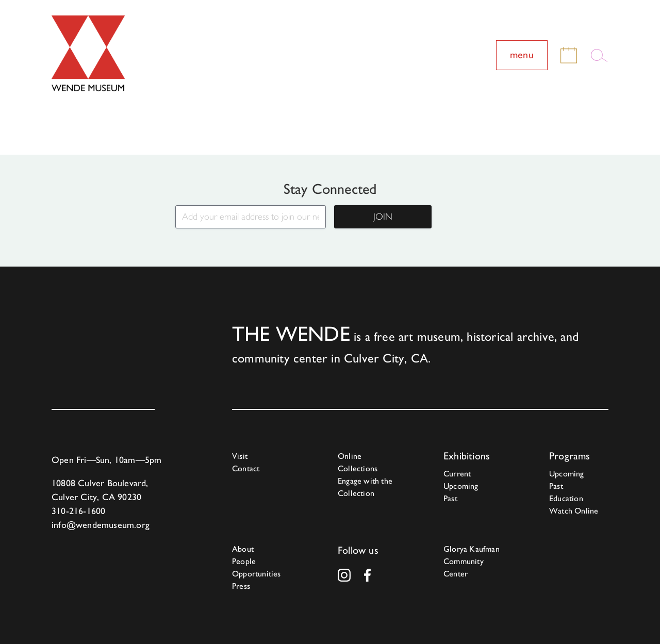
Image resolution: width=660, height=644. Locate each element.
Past (450, 498)
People (244, 561)
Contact (245, 468)
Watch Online (573, 511)
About (243, 549)
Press (241, 586)
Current (457, 473)
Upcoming (460, 486)
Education (566, 498)
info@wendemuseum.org (101, 524)
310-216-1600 (78, 510)
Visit (240, 456)
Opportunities (256, 574)
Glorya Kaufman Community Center (471, 561)
